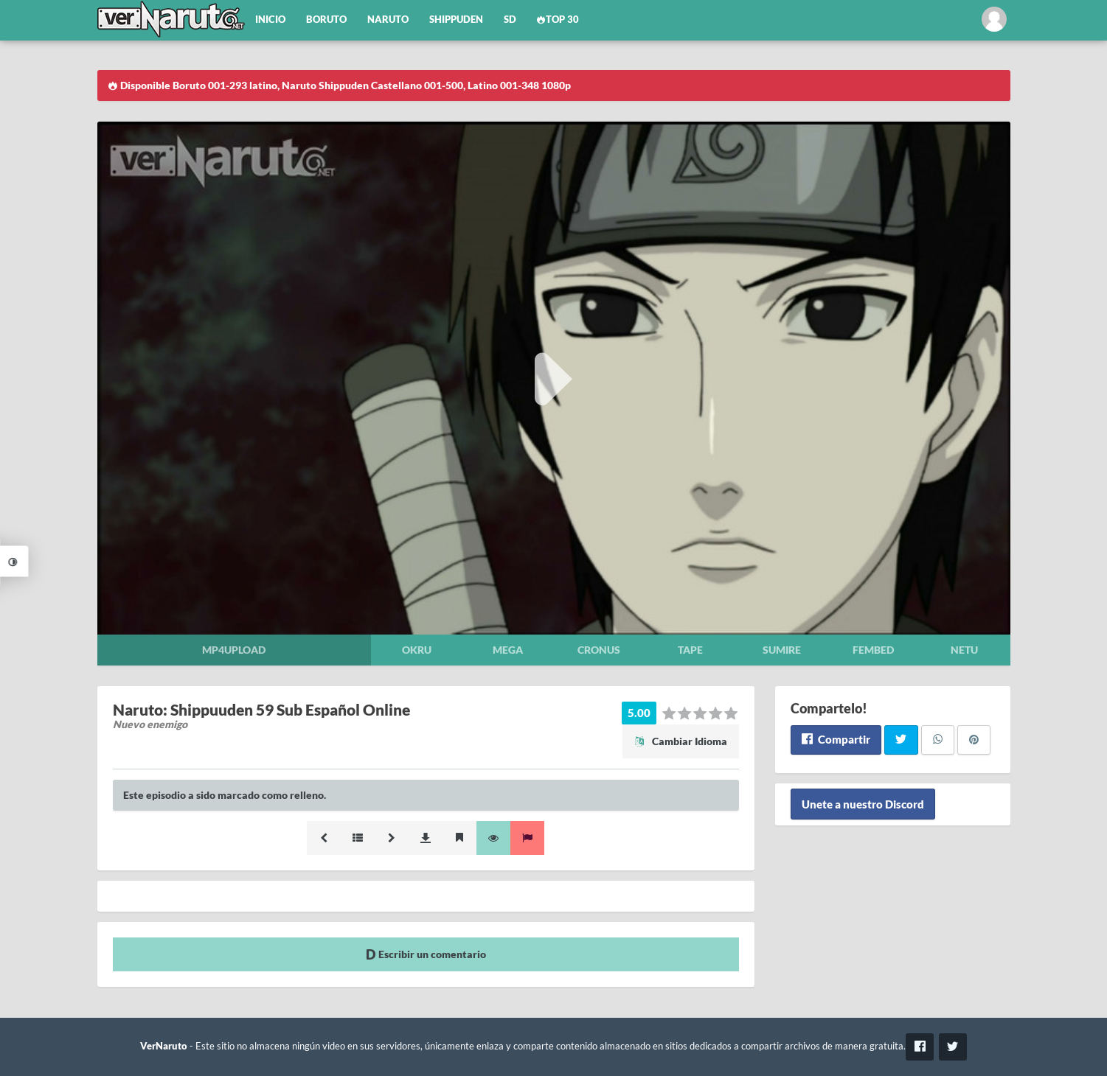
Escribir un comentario (426, 954)
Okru (416, 649)
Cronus (598, 649)
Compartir (836, 739)
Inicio (270, 19)
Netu (964, 649)
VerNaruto (163, 1046)
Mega (508, 649)
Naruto (388, 19)
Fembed (873, 649)
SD (510, 19)
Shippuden (456, 19)
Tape (690, 649)
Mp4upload (234, 649)
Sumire (782, 649)
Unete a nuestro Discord (863, 804)
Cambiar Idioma (680, 741)
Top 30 (558, 19)
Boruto (326, 19)
